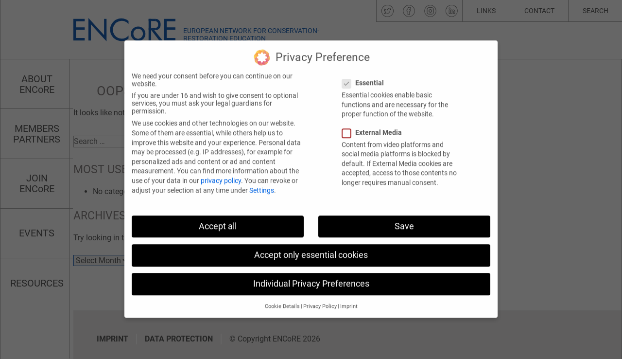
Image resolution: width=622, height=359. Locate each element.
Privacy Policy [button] (320, 297)
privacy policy (221, 172)
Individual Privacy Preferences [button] (311, 275)
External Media (375, 123)
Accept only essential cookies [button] (311, 246)
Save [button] (404, 217)
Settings (261, 181)
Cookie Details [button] (282, 297)
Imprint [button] (349, 297)
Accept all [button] (218, 217)
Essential (366, 74)
